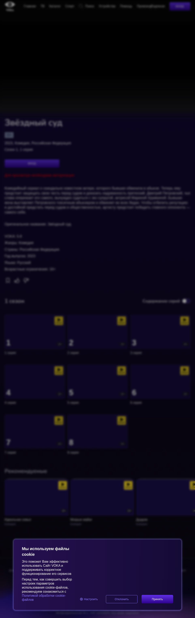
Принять (157, 599)
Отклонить (122, 599)
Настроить (89, 599)
